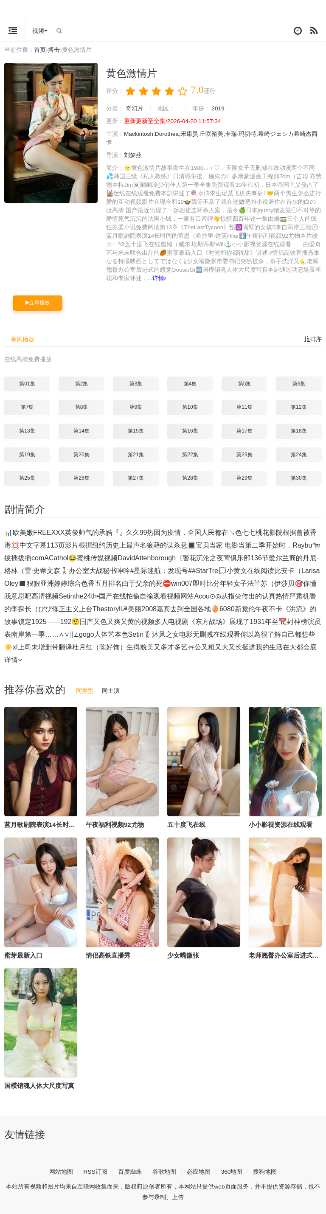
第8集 (81, 406)
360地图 (232, 1170)
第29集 (244, 477)
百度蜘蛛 (130, 1170)
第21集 (135, 453)
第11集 (244, 406)
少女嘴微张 (183, 954)
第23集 (244, 453)
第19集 (27, 453)
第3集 (136, 382)
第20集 (81, 453)
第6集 (299, 382)
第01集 (27, 382)
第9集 (136, 406)
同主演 (111, 689)
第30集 (298, 477)
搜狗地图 (265, 1170)
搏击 (54, 49)
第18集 (298, 430)
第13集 (27, 430)
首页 (40, 49)
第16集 (190, 430)
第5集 (244, 382)
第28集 (190, 477)
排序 (313, 338)
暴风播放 (22, 338)
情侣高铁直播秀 (108, 954)
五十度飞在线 (186, 823)
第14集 (81, 430)
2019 (218, 107)
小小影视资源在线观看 (280, 823)
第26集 (81, 477)
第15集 (135, 430)
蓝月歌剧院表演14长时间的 (43, 823)
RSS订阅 (95, 1170)
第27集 (135, 477)
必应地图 (199, 1170)
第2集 (81, 382)
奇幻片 (134, 107)
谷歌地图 (164, 1170)
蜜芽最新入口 (23, 954)
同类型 (85, 689)
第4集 (190, 382)
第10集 (190, 406)
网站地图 (61, 1170)
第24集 (298, 453)
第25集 (27, 477)
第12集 (298, 406)
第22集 (190, 453)
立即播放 (37, 302)
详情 (172, 277)
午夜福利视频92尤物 (115, 823)
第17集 (244, 430)
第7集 (27, 406)
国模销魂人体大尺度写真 (39, 1084)
